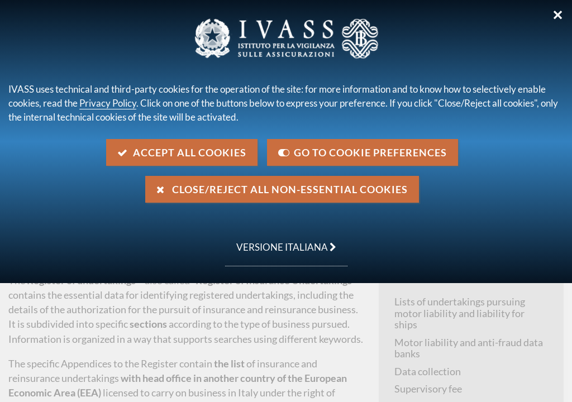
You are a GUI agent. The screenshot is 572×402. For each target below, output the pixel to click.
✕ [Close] (558, 15)
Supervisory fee (428, 388)
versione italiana (280, 241)
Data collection (427, 371)
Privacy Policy (107, 103)
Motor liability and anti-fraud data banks (468, 348)
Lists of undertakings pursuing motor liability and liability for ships (459, 313)
